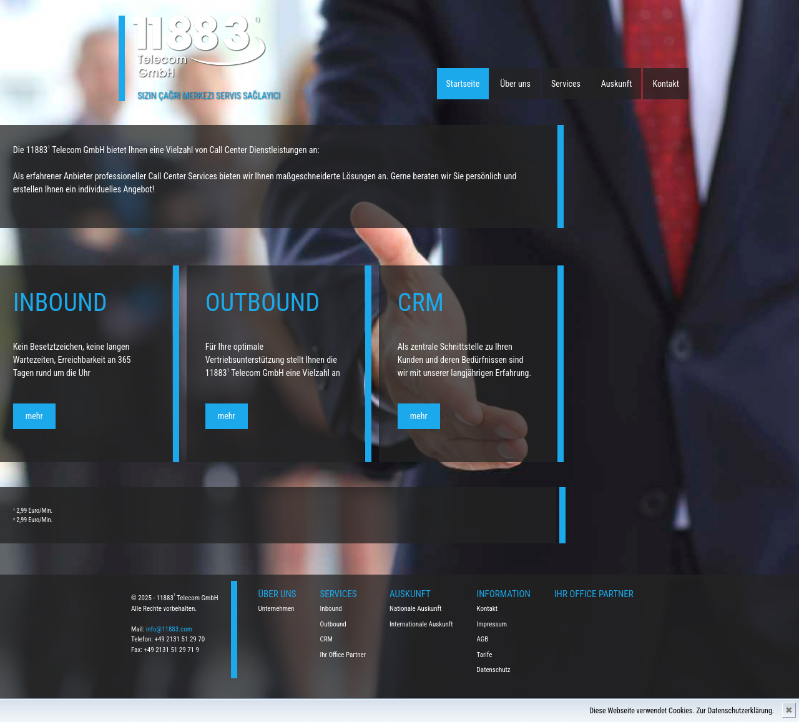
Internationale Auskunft (421, 624)
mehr (102, 416)
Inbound (331, 609)
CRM (326, 639)
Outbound (333, 624)
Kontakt (665, 84)
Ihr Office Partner (343, 655)
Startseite (463, 84)
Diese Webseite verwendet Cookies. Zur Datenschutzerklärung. (681, 710)
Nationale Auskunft (415, 609)
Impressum (492, 624)
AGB (483, 639)
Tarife (485, 655)
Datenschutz (494, 670)
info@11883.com (169, 629)
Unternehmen (276, 609)
